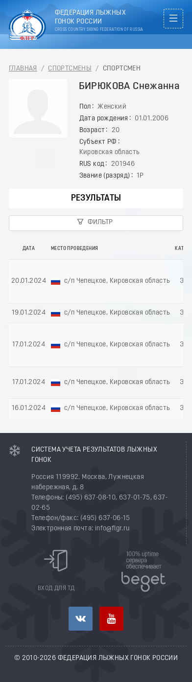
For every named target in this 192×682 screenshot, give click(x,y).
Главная (23, 68)
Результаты (96, 198)
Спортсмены (70, 68)
